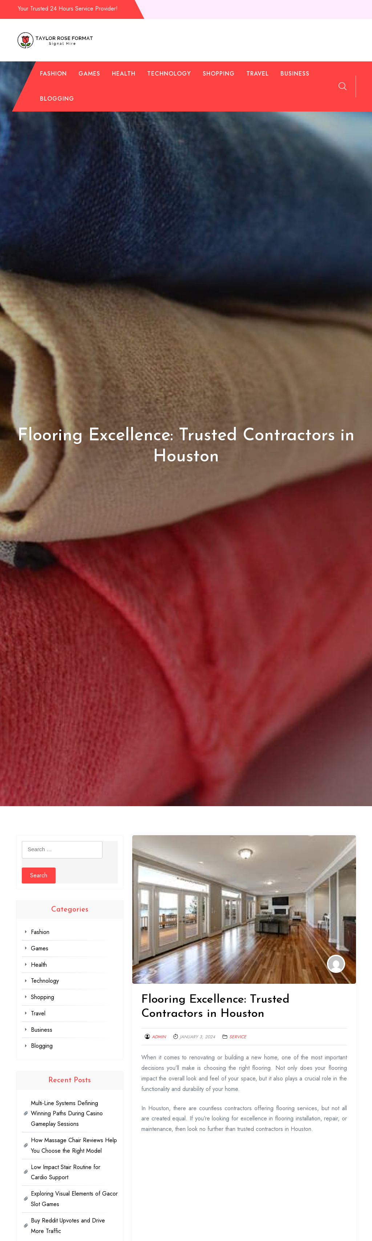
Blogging (57, 98)
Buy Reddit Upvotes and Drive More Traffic (68, 1225)
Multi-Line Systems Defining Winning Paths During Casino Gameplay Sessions (67, 1113)
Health (124, 73)
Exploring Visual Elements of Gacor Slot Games (74, 1198)
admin (159, 1037)
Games (89, 73)
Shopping (219, 73)
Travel (257, 73)
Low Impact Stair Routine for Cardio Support (65, 1172)
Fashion (53, 73)
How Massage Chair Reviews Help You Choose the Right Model (74, 1145)
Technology (169, 73)
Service (237, 1037)
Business (295, 73)
